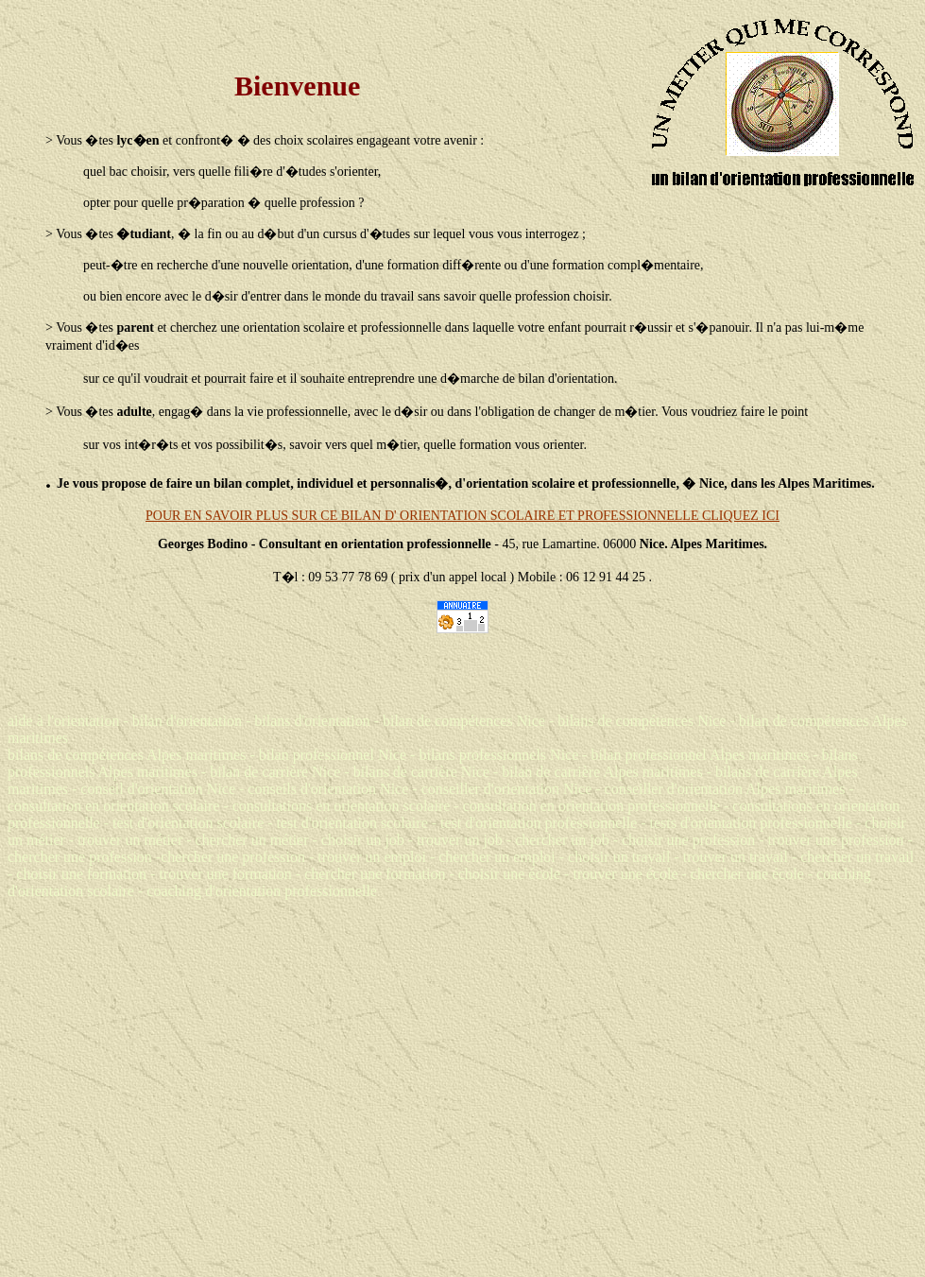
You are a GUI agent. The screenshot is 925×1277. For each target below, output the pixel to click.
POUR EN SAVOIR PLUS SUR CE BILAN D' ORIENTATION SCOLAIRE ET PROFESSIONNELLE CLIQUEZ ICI (462, 516)
